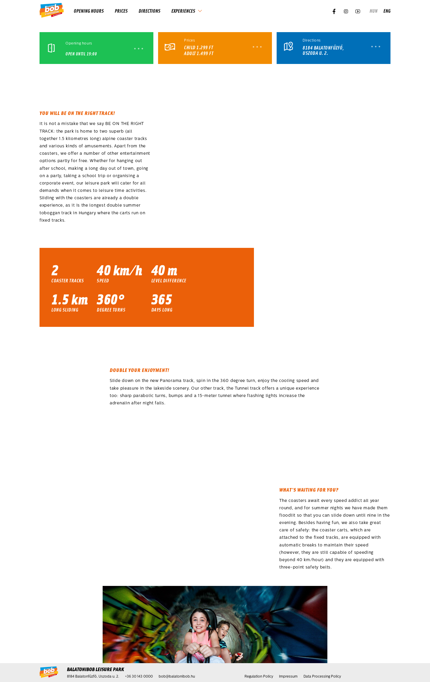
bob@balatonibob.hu (177, 676)
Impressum (288, 676)
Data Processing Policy (322, 676)
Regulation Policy (258, 676)
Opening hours (89, 10)
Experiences (183, 10)
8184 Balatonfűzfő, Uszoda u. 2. (323, 50)
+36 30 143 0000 (139, 676)
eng (386, 11)
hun (374, 11)
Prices (121, 10)
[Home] (52, 11)
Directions (149, 10)
